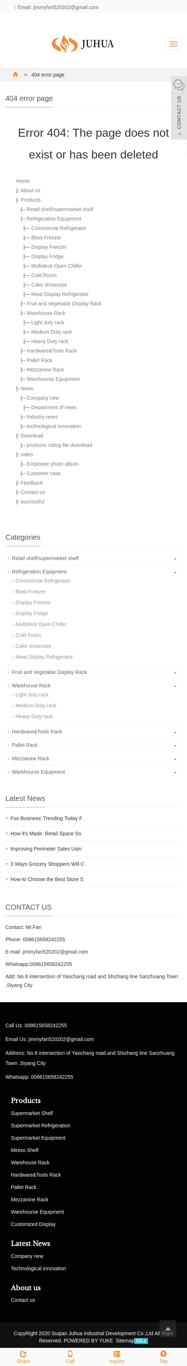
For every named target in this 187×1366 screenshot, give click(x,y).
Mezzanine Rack (45, 370)
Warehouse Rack (46, 313)
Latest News (30, 1244)
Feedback (32, 483)
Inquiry (117, 1356)
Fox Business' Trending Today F (46, 818)
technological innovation (54, 426)
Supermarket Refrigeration (40, 1125)
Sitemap (125, 1341)
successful (32, 502)
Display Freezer (49, 247)
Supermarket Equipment (38, 1138)
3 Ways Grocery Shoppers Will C (47, 864)
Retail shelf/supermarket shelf (60, 209)
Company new (43, 398)
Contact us (33, 492)
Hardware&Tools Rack (52, 351)
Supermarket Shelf (32, 1113)
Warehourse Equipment (53, 379)
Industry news (42, 417)
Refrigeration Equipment (54, 219)
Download (32, 436)
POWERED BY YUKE (89, 1341)
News (27, 388)
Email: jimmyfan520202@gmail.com (56, 7)
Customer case (44, 473)
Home (23, 181)
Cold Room (44, 275)
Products (31, 200)
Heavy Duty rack (50, 341)
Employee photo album (52, 464)
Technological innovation (38, 1268)
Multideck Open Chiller (56, 266)
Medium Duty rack (51, 332)
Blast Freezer (46, 237)
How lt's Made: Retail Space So (45, 833)
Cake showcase (49, 285)
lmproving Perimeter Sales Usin (45, 849)
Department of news (54, 407)
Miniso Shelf (24, 1150)
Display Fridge (47, 256)
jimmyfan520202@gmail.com (55, 952)
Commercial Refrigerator (58, 228)
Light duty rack (47, 322)
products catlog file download (59, 445)
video (27, 454)
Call (70, 1356)
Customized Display (33, 1224)
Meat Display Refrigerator (60, 294)
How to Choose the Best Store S (47, 879)
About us (30, 190)
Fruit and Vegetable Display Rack (64, 303)
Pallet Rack (39, 360)
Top (163, 1356)
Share (23, 1356)
